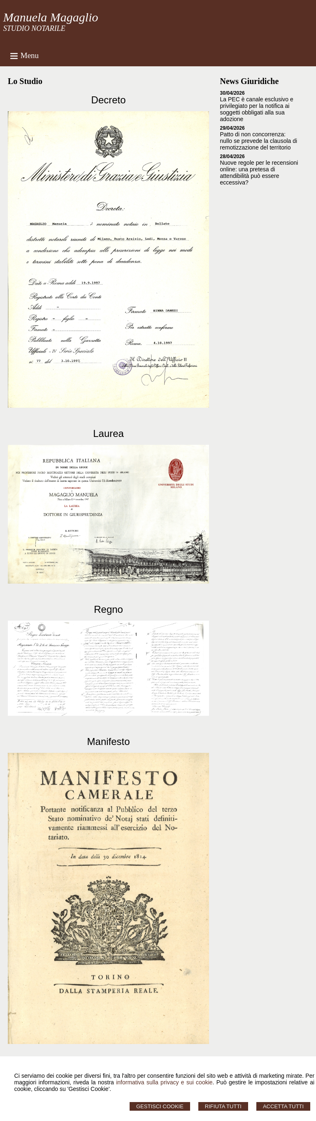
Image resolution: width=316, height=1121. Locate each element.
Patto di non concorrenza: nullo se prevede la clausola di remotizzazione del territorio (258, 141)
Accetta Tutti (283, 1106)
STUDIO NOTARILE (34, 28)
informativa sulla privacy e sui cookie (164, 1082)
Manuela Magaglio (50, 17)
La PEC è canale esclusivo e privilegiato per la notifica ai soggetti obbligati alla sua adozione (256, 109)
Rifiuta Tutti (223, 1106)
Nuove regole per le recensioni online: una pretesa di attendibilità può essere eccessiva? (259, 172)
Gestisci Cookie (160, 1106)
